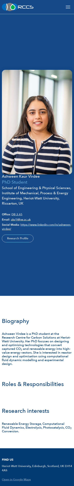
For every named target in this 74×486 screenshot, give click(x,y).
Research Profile (17, 238)
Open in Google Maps (16, 480)
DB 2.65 (17, 214)
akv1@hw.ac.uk (21, 220)
